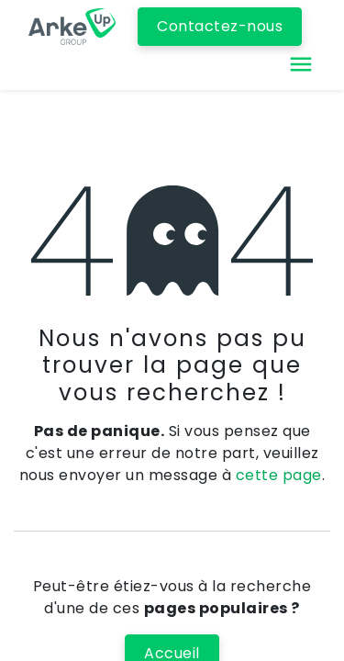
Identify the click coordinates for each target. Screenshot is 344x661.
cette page (279, 475)
